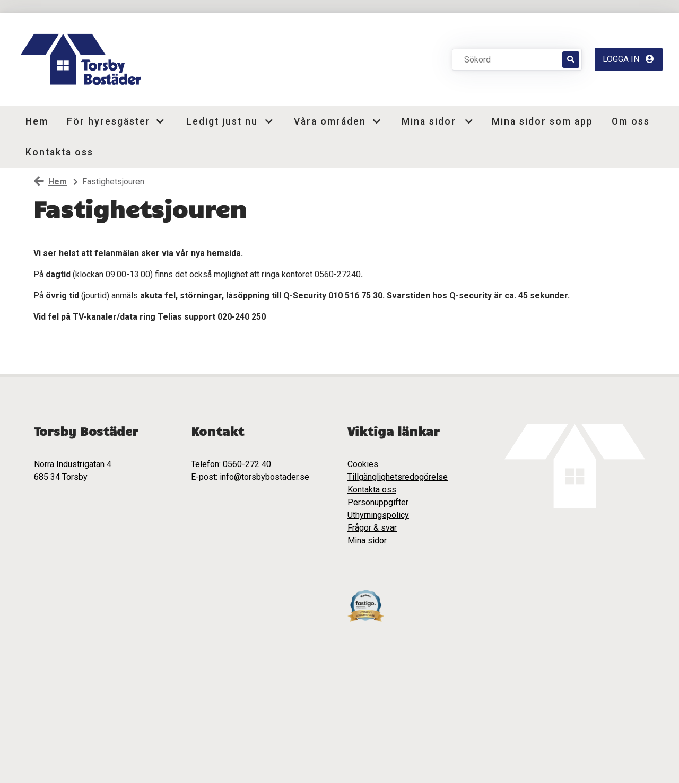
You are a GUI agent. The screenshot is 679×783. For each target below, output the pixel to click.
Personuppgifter (377, 502)
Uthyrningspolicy (378, 515)
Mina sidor (429, 121)
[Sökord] (512, 59)
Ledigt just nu (221, 121)
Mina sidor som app (542, 121)
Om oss (631, 121)
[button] (164, 121)
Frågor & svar (372, 528)
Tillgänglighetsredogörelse (397, 477)
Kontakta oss (59, 152)
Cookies (362, 464)
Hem (36, 121)
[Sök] (570, 59)
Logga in (628, 59)
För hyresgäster (107, 121)
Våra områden (329, 121)
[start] (83, 59)
